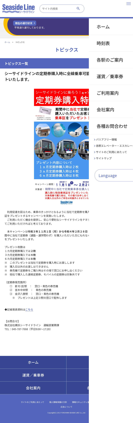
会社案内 (33, 387)
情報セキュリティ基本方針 (83, 402)
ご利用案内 (100, 375)
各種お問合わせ (99, 387)
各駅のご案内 (100, 362)
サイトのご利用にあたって (32, 402)
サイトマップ (106, 402)
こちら (29, 309)
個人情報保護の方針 (58, 402)
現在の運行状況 (23, 23)
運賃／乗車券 (33, 375)
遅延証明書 (113, 26)
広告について (66, 406)
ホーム (7, 42)
